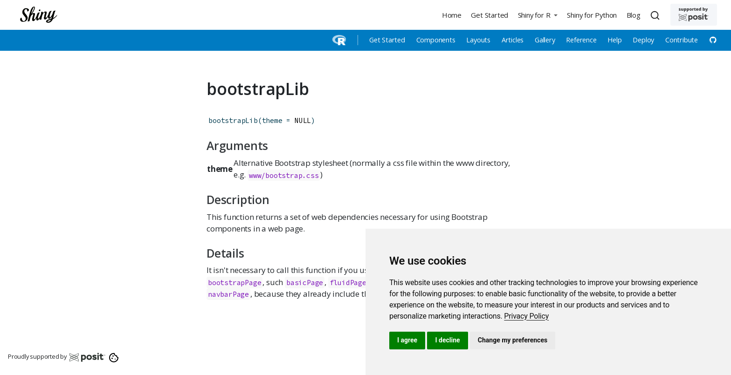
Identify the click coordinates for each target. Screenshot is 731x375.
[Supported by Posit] (693, 15)
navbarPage (228, 294)
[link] (526, 316)
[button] (537, 15)
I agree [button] (407, 340)
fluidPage (348, 282)
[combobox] (656, 14)
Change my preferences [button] (512, 340)
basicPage (304, 282)
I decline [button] (447, 340)
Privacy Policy (526, 316)
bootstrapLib (233, 120)
